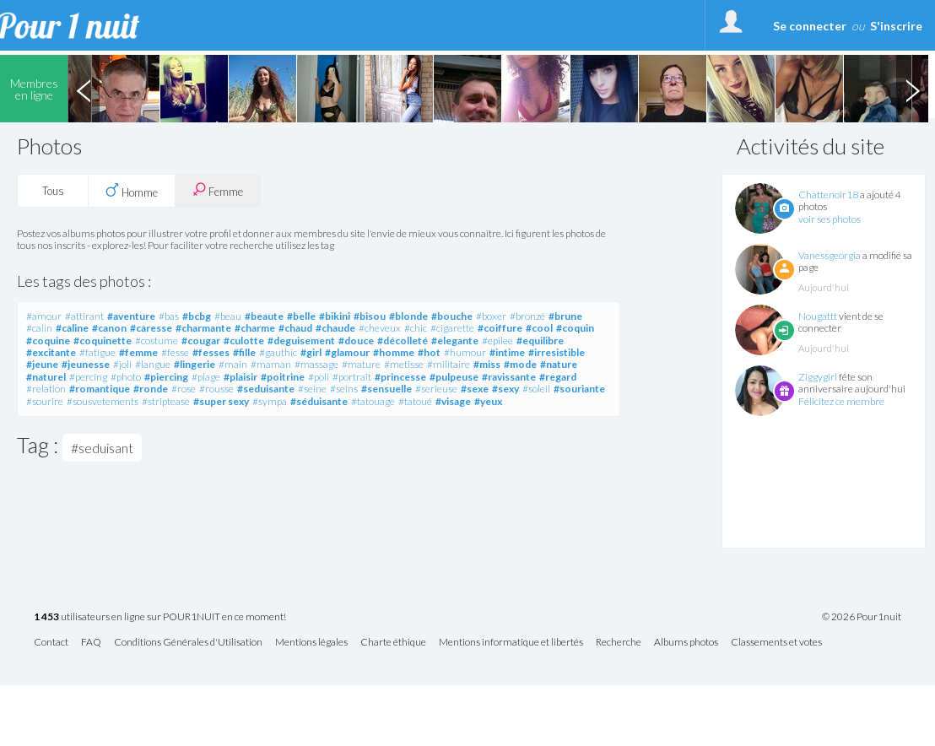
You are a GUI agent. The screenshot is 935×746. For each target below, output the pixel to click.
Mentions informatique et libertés (511, 642)
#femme (138, 352)
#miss (486, 364)
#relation (46, 388)
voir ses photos (829, 219)
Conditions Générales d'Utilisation (188, 642)
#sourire (44, 401)
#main (233, 364)
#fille (244, 352)
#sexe (475, 388)
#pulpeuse (454, 376)
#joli (122, 364)
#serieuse (436, 388)
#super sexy (221, 401)
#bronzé (527, 316)
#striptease (166, 401)
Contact (51, 642)
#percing (88, 376)
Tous (53, 190)
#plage (206, 376)
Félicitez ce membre (841, 401)
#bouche (452, 316)
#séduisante (319, 401)
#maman (271, 364)
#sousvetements (102, 401)
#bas (169, 316)
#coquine (48, 340)
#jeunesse (86, 364)
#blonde (408, 316)
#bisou (370, 316)
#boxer (491, 316)
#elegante (454, 340)
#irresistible (556, 352)
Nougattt (817, 316)
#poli (318, 376)
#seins (344, 388)
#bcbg (196, 316)
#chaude (335, 328)
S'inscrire (896, 26)
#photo (126, 376)
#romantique (99, 388)
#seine (312, 388)
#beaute (264, 316)
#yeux (488, 401)
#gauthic (278, 352)
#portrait (351, 376)
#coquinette (102, 340)
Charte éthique (393, 642)
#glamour (347, 352)
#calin (39, 328)
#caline (72, 328)
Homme (131, 190)
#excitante (51, 352)
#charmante (203, 328)
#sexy (505, 388)
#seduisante (266, 388)
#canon (109, 328)
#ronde (150, 388)
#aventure (131, 316)
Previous (84, 88)
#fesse (175, 352)
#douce (356, 340)
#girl (311, 352)
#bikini (334, 316)
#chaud (295, 328)
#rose (183, 388)
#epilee (497, 340)
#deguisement (301, 340)
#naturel (46, 376)
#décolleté (402, 340)
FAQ (91, 642)
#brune (565, 316)
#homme (393, 352)
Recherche (618, 642)
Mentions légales (311, 642)
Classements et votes (776, 642)
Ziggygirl (817, 376)
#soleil (536, 388)
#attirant (84, 316)
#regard (557, 376)
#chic (415, 328)
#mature (361, 364)
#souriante (579, 388)
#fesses (211, 352)
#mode (520, 364)
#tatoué (415, 401)
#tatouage (373, 401)
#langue (152, 364)
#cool (539, 328)
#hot (429, 352)
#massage (316, 364)
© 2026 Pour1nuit (861, 617)
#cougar (200, 340)
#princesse (400, 376)
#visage (453, 401)
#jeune (42, 364)
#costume (156, 340)
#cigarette (452, 328)
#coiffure (500, 328)
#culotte (244, 340)
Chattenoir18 (828, 194)
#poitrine (283, 376)
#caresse (151, 328)
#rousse (216, 388)
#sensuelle (386, 388)
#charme (255, 328)
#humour (465, 352)
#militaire (448, 364)
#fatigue (97, 352)
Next (912, 88)
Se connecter (809, 26)
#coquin (575, 328)
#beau (227, 316)
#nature (558, 364)
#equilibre (540, 340)
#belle (301, 316)
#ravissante (509, 376)
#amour (44, 316)
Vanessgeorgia (829, 255)
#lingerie (194, 364)
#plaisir (240, 376)
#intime (507, 352)
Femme (217, 190)
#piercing (166, 376)
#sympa (269, 401)
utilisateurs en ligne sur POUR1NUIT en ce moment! (160, 617)
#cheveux (380, 328)
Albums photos (686, 642)
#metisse (404, 364)
